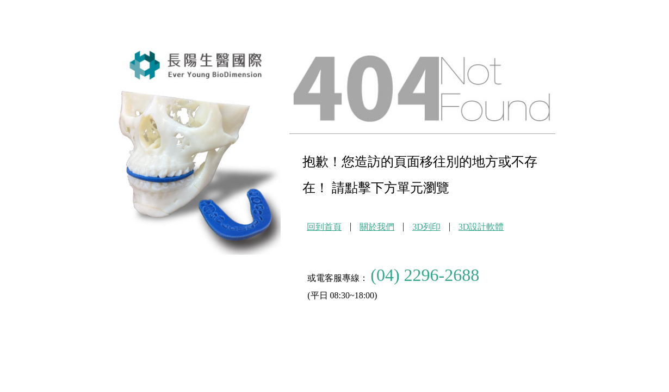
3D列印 (426, 226)
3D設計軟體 (481, 226)
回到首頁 (324, 226)
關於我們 (377, 226)
